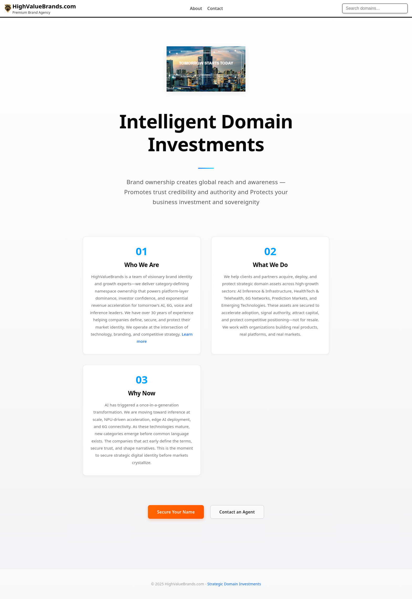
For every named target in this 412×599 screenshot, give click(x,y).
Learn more (162, 339)
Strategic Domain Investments (234, 583)
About (196, 8)
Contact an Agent (239, 515)
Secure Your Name (173, 514)
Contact (215, 8)
